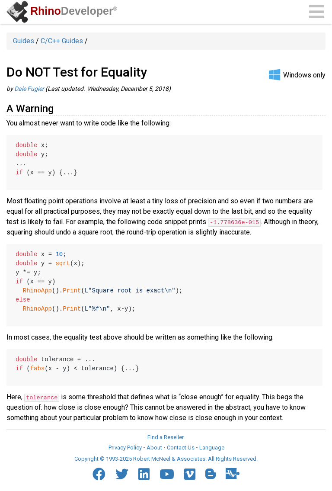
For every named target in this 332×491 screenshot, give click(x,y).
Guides (23, 41)
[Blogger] (210, 473)
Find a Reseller (165, 437)
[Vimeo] (190, 474)
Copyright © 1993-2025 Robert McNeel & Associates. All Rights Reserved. (166, 459)
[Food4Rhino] (232, 473)
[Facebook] (99, 474)
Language (211, 447)
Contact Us (181, 447)
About (154, 447)
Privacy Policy (125, 447)
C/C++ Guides (62, 41)
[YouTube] (167, 474)
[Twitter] (122, 474)
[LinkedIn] (144, 474)
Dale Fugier (29, 88)
